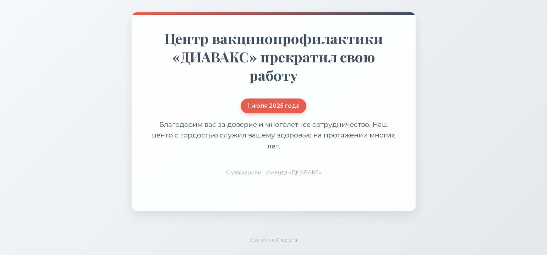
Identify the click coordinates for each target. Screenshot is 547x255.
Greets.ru (286, 240)
